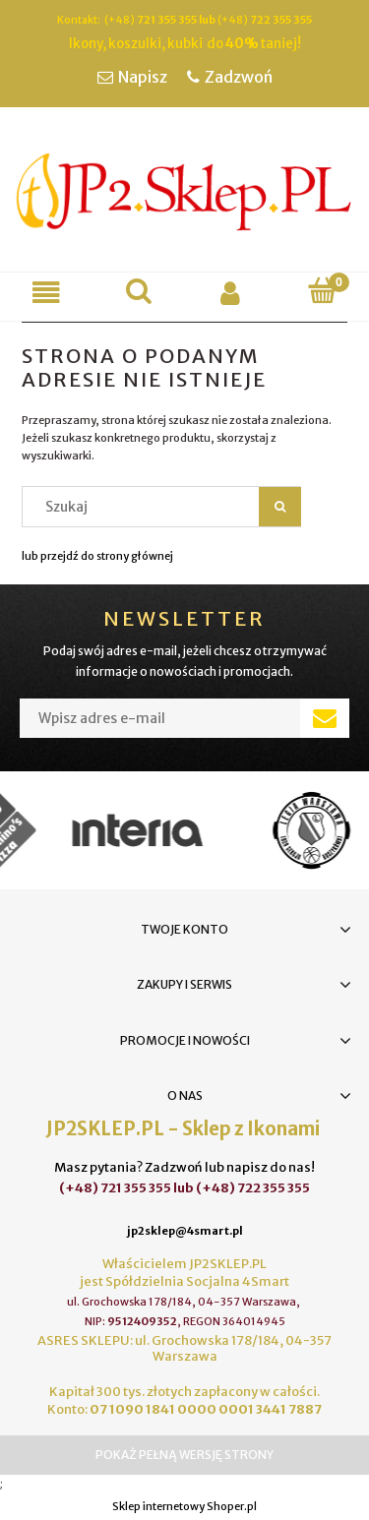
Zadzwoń (239, 77)
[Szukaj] (138, 291)
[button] (46, 292)
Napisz (142, 77)
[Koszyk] (323, 291)
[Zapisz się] (324, 718)
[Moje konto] (231, 292)
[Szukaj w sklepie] (145, 506)
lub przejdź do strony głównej (97, 556)
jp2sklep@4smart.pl (185, 1231)
